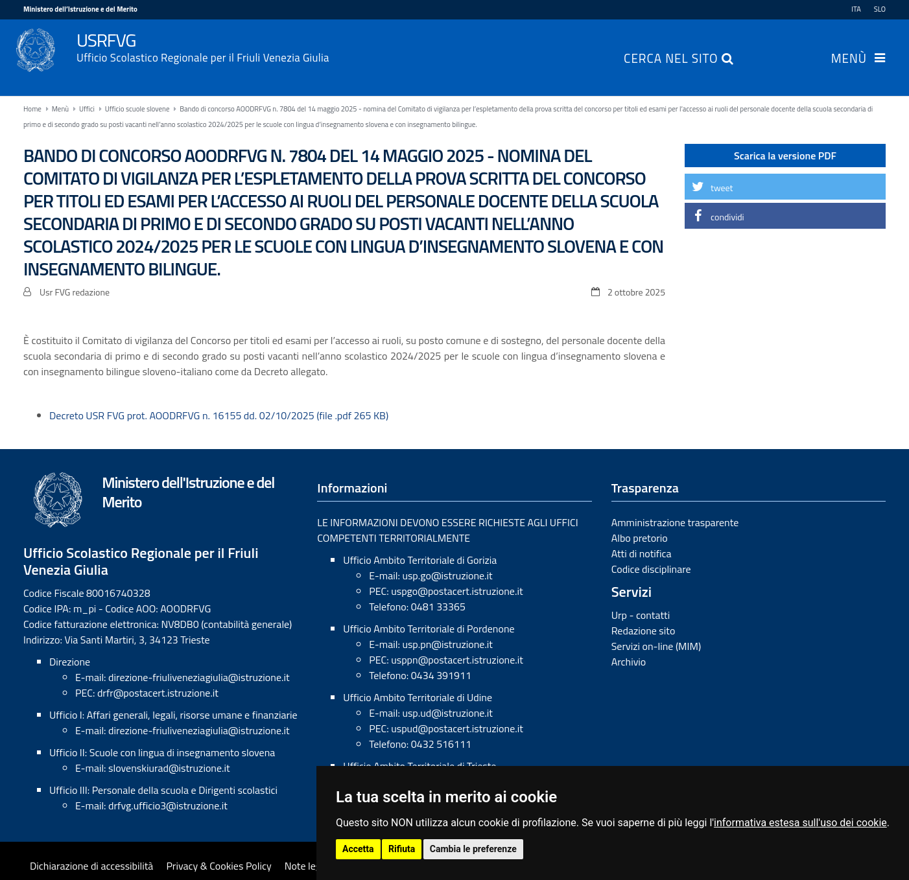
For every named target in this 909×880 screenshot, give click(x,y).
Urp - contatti (640, 615)
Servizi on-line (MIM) (656, 646)
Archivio (628, 661)
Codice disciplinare (651, 569)
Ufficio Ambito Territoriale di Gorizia (420, 560)
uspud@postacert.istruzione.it (457, 728)
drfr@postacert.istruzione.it (157, 693)
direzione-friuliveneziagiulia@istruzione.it (198, 677)
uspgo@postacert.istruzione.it (457, 591)
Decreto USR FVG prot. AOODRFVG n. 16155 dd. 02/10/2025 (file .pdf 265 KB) (218, 415)
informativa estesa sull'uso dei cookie (800, 822)
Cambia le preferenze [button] (473, 849)
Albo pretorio (639, 538)
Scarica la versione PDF (785, 155)
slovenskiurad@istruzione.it (169, 768)
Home (32, 109)
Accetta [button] (358, 849)
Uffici (87, 109)
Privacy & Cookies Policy (218, 866)
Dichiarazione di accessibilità (91, 866)
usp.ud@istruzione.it (447, 713)
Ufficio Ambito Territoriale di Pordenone (428, 628)
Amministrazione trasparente (675, 522)
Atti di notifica (641, 553)
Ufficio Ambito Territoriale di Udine (417, 697)
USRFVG (481, 46)
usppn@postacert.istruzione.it (457, 659)
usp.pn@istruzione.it (447, 644)
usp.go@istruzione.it (447, 575)
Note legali (308, 866)
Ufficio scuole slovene (137, 109)
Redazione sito (643, 630)
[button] (785, 187)
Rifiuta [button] (401, 849)
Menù (849, 59)
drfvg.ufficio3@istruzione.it (168, 805)
